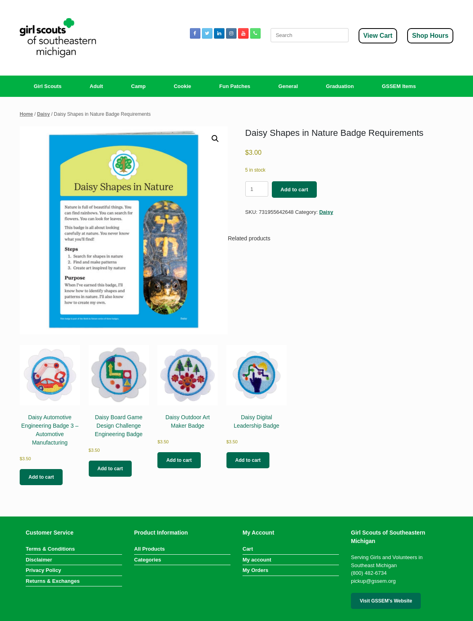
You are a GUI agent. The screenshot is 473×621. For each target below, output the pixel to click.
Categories (147, 560)
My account (257, 560)
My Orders (255, 570)
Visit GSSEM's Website (386, 601)
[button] (215, 138)
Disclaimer (39, 560)
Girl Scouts (47, 86)
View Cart (378, 35)
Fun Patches (234, 86)
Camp (138, 86)
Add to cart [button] (41, 477)
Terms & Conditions (50, 549)
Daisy (43, 114)
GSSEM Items (399, 86)
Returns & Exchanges (53, 581)
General (288, 86)
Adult (96, 86)
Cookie (182, 86)
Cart (248, 549)
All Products (149, 549)
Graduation (340, 86)
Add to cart (294, 190)
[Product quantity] (256, 189)
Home (26, 114)
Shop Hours (430, 35)
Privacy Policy (43, 570)
